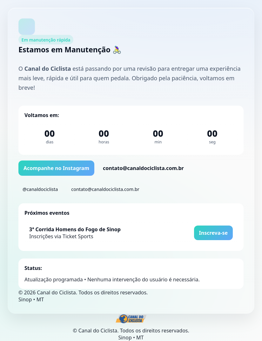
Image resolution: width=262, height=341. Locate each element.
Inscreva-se (213, 232)
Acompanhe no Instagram (56, 168)
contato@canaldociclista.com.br (143, 168)
